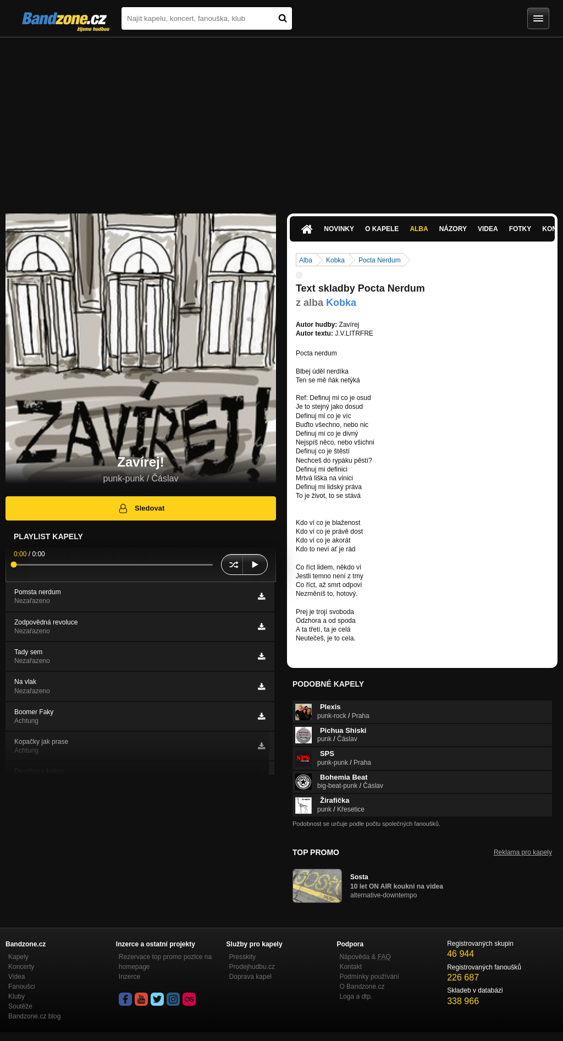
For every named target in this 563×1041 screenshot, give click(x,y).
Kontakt (350, 967)
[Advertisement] (281, 120)
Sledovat (141, 508)
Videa (488, 229)
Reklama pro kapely (523, 852)
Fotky (520, 229)
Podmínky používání (369, 976)
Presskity (242, 957)
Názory (453, 229)
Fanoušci (21, 986)
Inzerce (129, 976)
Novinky (339, 229)
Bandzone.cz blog (34, 1016)
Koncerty (21, 967)
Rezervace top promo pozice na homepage (165, 962)
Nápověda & (364, 957)
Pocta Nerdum (379, 260)
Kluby (16, 996)
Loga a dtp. (355, 996)
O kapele (382, 229)
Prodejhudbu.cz (252, 967)
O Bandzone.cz (361, 986)
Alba (419, 229)
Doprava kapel (250, 976)
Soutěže (20, 1006)
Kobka (335, 260)
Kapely (18, 957)
